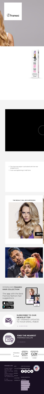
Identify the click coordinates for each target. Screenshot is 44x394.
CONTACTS (17, 380)
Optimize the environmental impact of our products (25, 385)
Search (21, 342)
